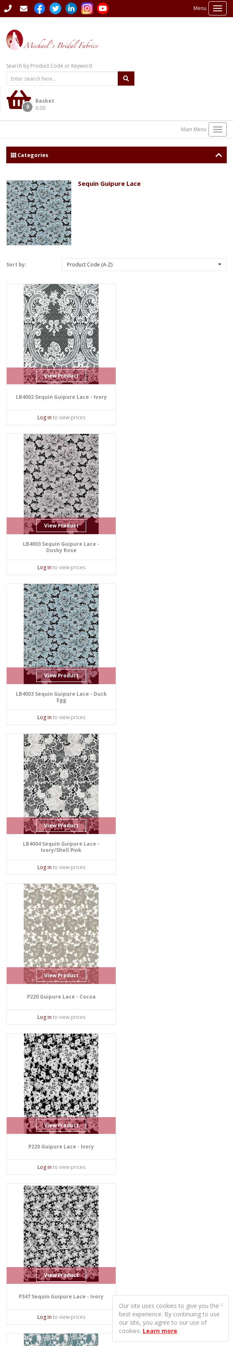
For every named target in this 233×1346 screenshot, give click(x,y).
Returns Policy (139, 1270)
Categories (116, 128)
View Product (58, 349)
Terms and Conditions (149, 1277)
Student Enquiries (143, 1215)
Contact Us (21, 1190)
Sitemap (132, 1230)
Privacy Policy (138, 1263)
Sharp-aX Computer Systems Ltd (69, 1314)
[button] (144, 238)
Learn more (160, 1331)
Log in (42, 391)
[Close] (221, 1304)
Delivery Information (147, 1237)
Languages (135, 1208)
